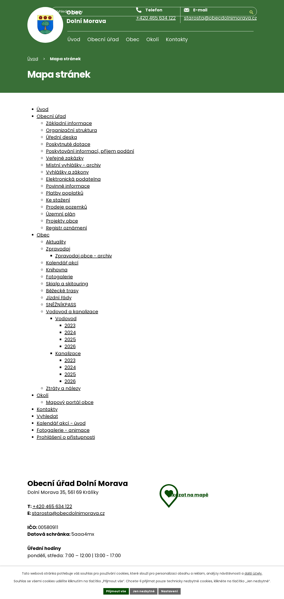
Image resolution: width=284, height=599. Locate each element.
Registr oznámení (66, 228)
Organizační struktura (71, 130)
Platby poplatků (64, 193)
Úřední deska (61, 137)
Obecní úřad (103, 39)
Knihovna (57, 269)
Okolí (152, 39)
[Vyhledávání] (231, 40)
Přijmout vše (113, 590)
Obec (132, 39)
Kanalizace (68, 353)
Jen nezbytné (144, 590)
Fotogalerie (59, 276)
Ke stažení (58, 200)
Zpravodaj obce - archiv (83, 256)
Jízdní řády (59, 297)
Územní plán (60, 214)
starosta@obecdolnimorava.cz (68, 513)
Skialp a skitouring (67, 283)
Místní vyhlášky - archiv (73, 165)
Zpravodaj (58, 249)
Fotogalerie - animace (63, 430)
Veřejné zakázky (65, 158)
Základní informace (69, 123)
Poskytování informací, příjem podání (90, 151)
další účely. (253, 572)
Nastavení (172, 590)
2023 (70, 325)
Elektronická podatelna (73, 179)
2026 (70, 346)
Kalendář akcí (62, 263)
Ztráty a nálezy (63, 388)
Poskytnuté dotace (68, 144)
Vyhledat (47, 416)
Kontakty (177, 39)
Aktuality (56, 242)
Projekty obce (62, 221)
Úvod (73, 39)
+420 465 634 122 (52, 506)
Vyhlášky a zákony (67, 172)
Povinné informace (68, 186)
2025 (70, 339)
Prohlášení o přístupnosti (66, 437)
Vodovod (66, 318)
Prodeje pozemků (66, 207)
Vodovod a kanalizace (72, 311)
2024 (70, 332)
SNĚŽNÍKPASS (61, 304)
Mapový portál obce (70, 402)
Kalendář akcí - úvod (61, 423)
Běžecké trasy (62, 290)
